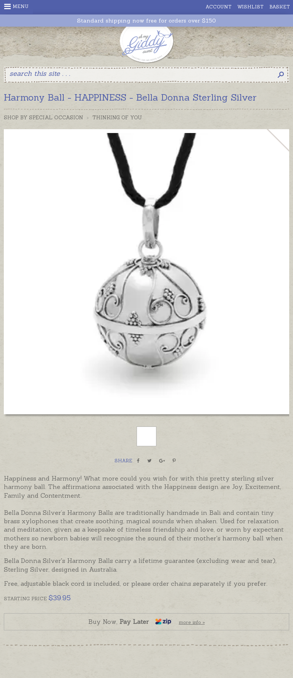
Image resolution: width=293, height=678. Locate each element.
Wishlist (250, 7)
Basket (279, 7)
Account (219, 7)
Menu (16, 6)
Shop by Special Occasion (43, 117)
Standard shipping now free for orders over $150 (146, 21)
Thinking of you (117, 117)
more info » (192, 622)
